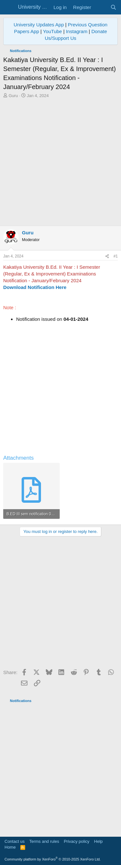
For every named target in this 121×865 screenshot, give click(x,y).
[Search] (113, 7)
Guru (13, 95)
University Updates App (39, 24)
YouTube (52, 31)
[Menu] (8, 7)
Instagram (76, 31)
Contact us (15, 841)
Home (10, 847)
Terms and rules (44, 841)
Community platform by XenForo (53, 859)
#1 (116, 256)
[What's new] (100, 7)
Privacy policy (76, 841)
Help (98, 841)
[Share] (107, 256)
